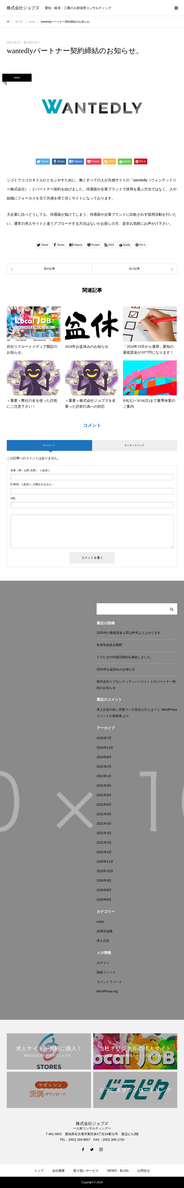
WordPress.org (107, 991)
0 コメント (49, 445)
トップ (39, 1170)
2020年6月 (104, 899)
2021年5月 (104, 814)
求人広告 (103, 940)
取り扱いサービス (86, 1170)
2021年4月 (104, 823)
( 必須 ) (29, 470)
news (17, 77)
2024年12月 (105, 747)
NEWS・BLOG (118, 1170)
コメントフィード (109, 982)
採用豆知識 (104, 931)
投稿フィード (106, 972)
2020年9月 (104, 880)
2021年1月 (104, 852)
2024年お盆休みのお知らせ (116, 669)
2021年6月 (104, 804)
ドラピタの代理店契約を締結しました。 (125, 657)
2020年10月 (105, 871)
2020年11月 (105, 861)
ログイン (103, 963)
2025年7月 (104, 738)
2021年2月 (104, 842)
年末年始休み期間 (109, 645)
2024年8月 (104, 757)
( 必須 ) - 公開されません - (32, 484)
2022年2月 (104, 766)
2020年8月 (104, 890)
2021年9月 (104, 785)
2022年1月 (104, 776)
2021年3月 (104, 833)
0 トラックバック (134, 445)
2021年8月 (104, 795)
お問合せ (143, 1170)
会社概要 (58, 1170)
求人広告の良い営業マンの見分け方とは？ (127, 709)
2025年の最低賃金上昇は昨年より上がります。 (130, 632)
